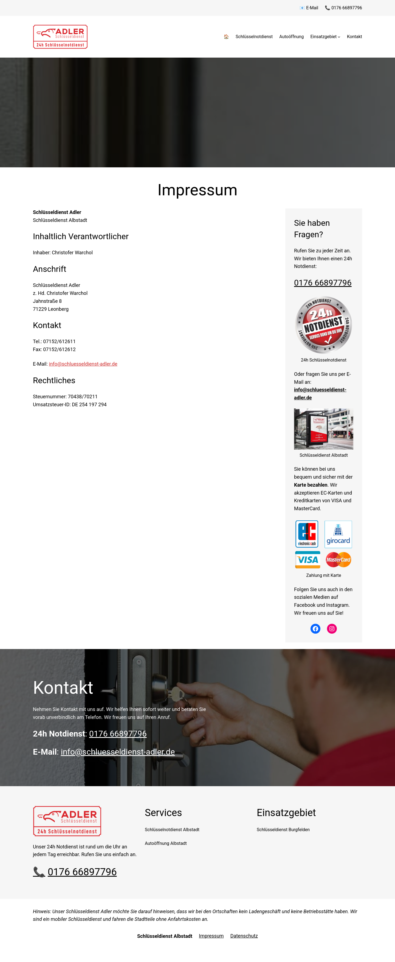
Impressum (211, 936)
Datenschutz (244, 936)
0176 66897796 (323, 282)
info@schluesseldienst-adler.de (83, 364)
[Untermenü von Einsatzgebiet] (339, 36)
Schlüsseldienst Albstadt (164, 936)
